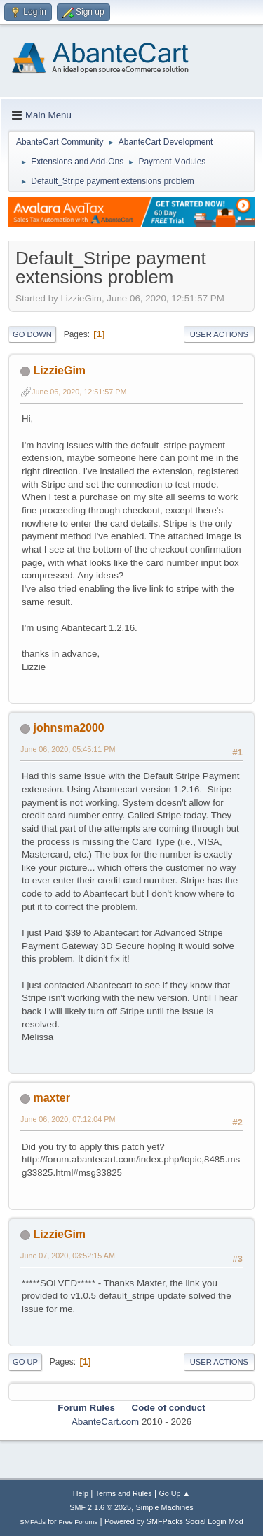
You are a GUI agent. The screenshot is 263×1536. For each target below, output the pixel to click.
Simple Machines (165, 1507)
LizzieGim (59, 370)
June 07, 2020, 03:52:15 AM (67, 1255)
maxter (51, 1098)
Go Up (25, 1362)
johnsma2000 (68, 728)
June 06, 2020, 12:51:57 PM (79, 391)
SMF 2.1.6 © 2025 (100, 1507)
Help (80, 1493)
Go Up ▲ (174, 1493)
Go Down (32, 334)
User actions (219, 334)
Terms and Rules (123, 1493)
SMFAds (33, 1522)
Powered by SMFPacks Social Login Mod (173, 1521)
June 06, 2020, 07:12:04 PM (67, 1119)
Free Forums (78, 1522)
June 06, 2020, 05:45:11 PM (67, 749)
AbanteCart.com (105, 1421)
